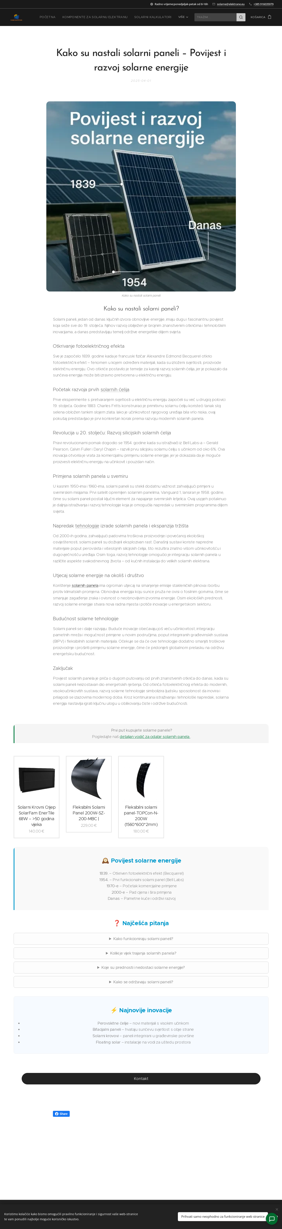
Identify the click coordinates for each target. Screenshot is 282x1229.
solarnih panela (84, 585)
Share (61, 1114)
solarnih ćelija (115, 389)
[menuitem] (60, 17)
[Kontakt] (272, 1219)
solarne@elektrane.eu (231, 4)
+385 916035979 (263, 4)
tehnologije (87, 525)
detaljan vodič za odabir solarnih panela (155, 736)
